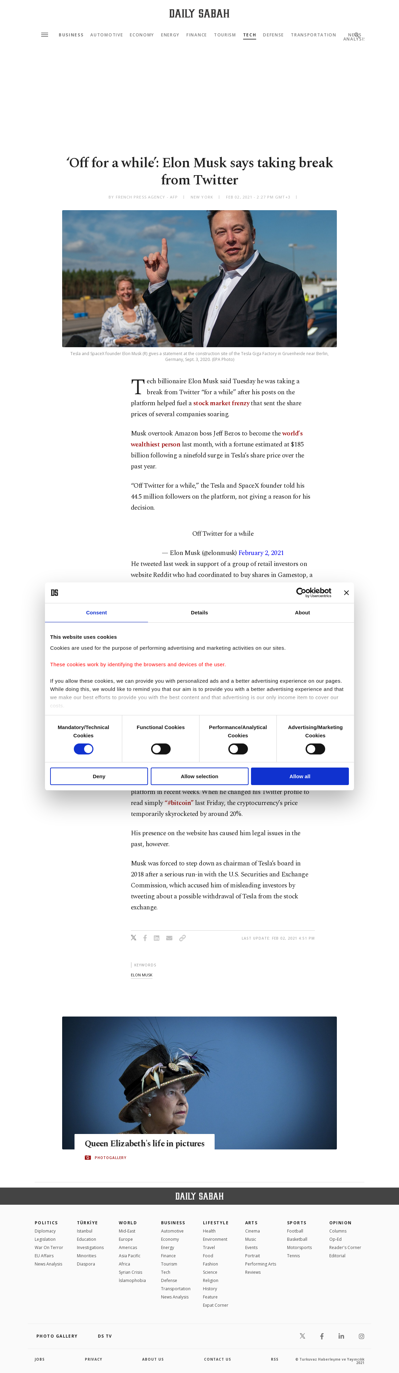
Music (250, 1239)
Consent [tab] (96, 612)
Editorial (337, 1256)
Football (295, 1231)
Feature (210, 1297)
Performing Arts (260, 1264)
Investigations (90, 1247)
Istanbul (84, 1231)
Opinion (340, 1223)
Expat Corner (215, 1305)
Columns (337, 1231)
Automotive (106, 35)
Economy (142, 35)
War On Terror (49, 1247)
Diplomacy (45, 1231)
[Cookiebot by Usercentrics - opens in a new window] (301, 593)
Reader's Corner (345, 1247)
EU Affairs (44, 1256)
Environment (215, 1239)
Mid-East (127, 1231)
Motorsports (299, 1247)
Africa (124, 1264)
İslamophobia (132, 1280)
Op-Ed (335, 1239)
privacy (93, 1359)
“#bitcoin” (178, 803)
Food (208, 1256)
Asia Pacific (129, 1256)
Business (71, 35)
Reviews (253, 1272)
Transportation (314, 35)
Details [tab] (199, 612)
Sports (297, 1223)
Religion (210, 1280)
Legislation (45, 1239)
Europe (126, 1239)
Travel (209, 1247)
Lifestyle (216, 1223)
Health (209, 1231)
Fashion (210, 1264)
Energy (170, 35)
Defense (273, 35)
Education (86, 1239)
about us (153, 1359)
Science (210, 1272)
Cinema (252, 1231)
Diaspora (86, 1264)
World (128, 1223)
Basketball (297, 1239)
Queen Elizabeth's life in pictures (146, 1143)
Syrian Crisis (130, 1272)
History (210, 1289)
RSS (274, 1359)
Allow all (299, 776)
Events (251, 1247)
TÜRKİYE (87, 1223)
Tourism (225, 35)
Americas (128, 1247)
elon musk (141, 974)
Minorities (86, 1256)
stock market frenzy (221, 403)
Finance (196, 35)
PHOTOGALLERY (110, 1157)
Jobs (40, 1359)
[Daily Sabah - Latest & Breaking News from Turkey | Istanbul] (199, 13)
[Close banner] (346, 592)
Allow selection (199, 776)
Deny (99, 776)
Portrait (252, 1256)
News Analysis (48, 1264)
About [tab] (302, 612)
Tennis (293, 1256)
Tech (249, 35)
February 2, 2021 (261, 553)
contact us (217, 1359)
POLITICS (46, 1223)
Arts (251, 1223)
